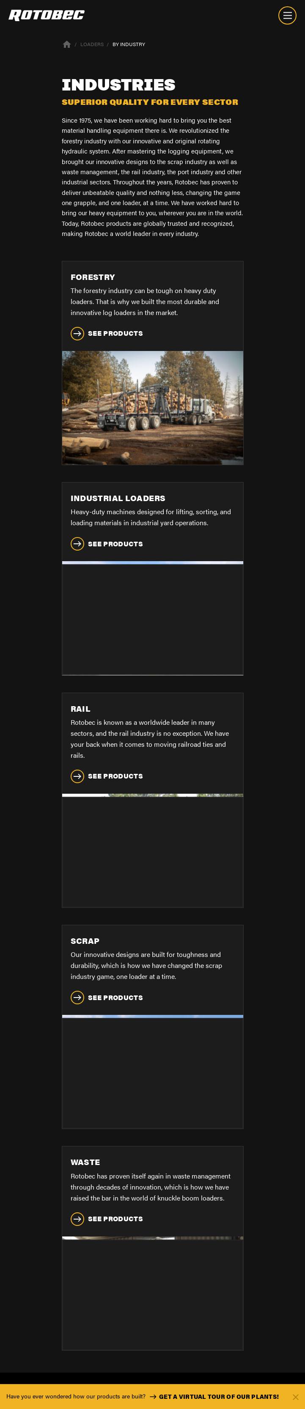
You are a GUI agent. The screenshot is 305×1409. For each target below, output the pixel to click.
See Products (107, 333)
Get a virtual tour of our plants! (213, 1397)
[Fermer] (296, 1396)
